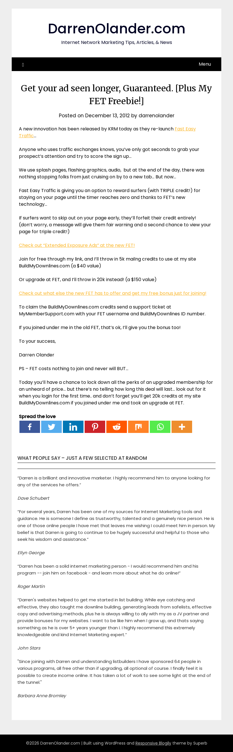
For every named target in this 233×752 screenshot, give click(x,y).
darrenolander (156, 115)
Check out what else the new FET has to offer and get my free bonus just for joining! (112, 293)
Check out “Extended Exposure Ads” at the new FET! (77, 245)
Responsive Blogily (153, 743)
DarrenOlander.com (117, 28)
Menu (205, 64)
